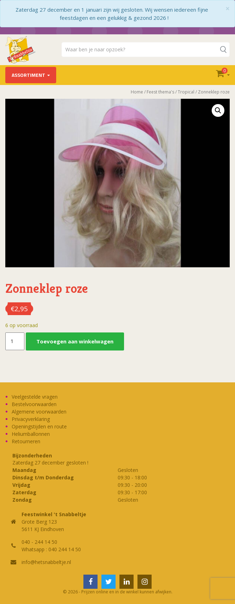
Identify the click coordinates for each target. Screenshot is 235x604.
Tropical (186, 92)
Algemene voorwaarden (39, 411)
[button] (218, 110)
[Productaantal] (14, 341)
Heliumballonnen (31, 434)
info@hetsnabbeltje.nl (46, 562)
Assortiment (28, 75)
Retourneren (26, 441)
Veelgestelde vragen (35, 396)
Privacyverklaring (31, 419)
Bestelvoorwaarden (34, 404)
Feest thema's (160, 92)
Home (137, 92)
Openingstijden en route (39, 426)
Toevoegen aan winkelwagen (74, 341)
